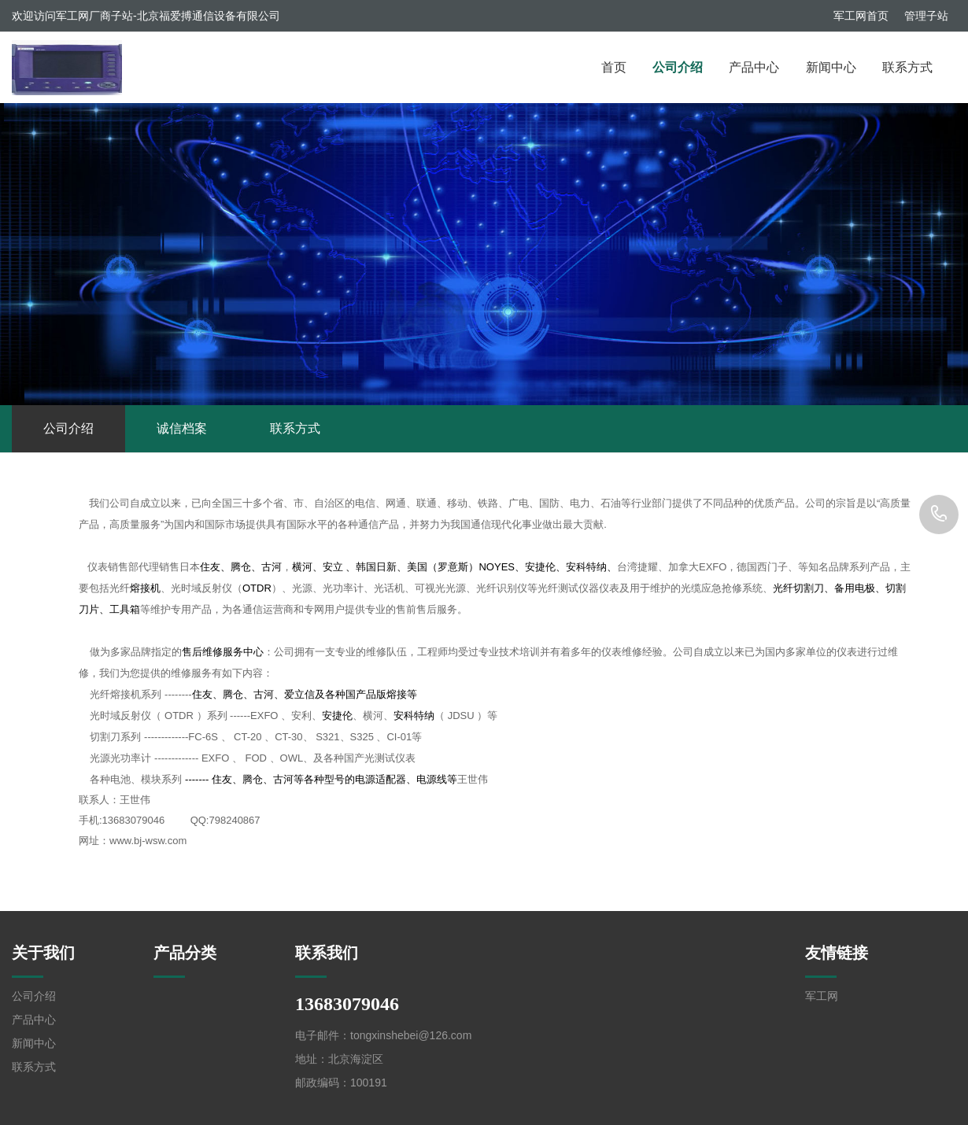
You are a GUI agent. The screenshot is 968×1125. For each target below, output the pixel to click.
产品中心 (754, 67)
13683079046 (939, 514)
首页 (613, 67)
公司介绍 (677, 67)
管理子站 (926, 15)
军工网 (821, 996)
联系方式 (907, 67)
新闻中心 (831, 67)
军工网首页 (861, 15)
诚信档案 (182, 428)
